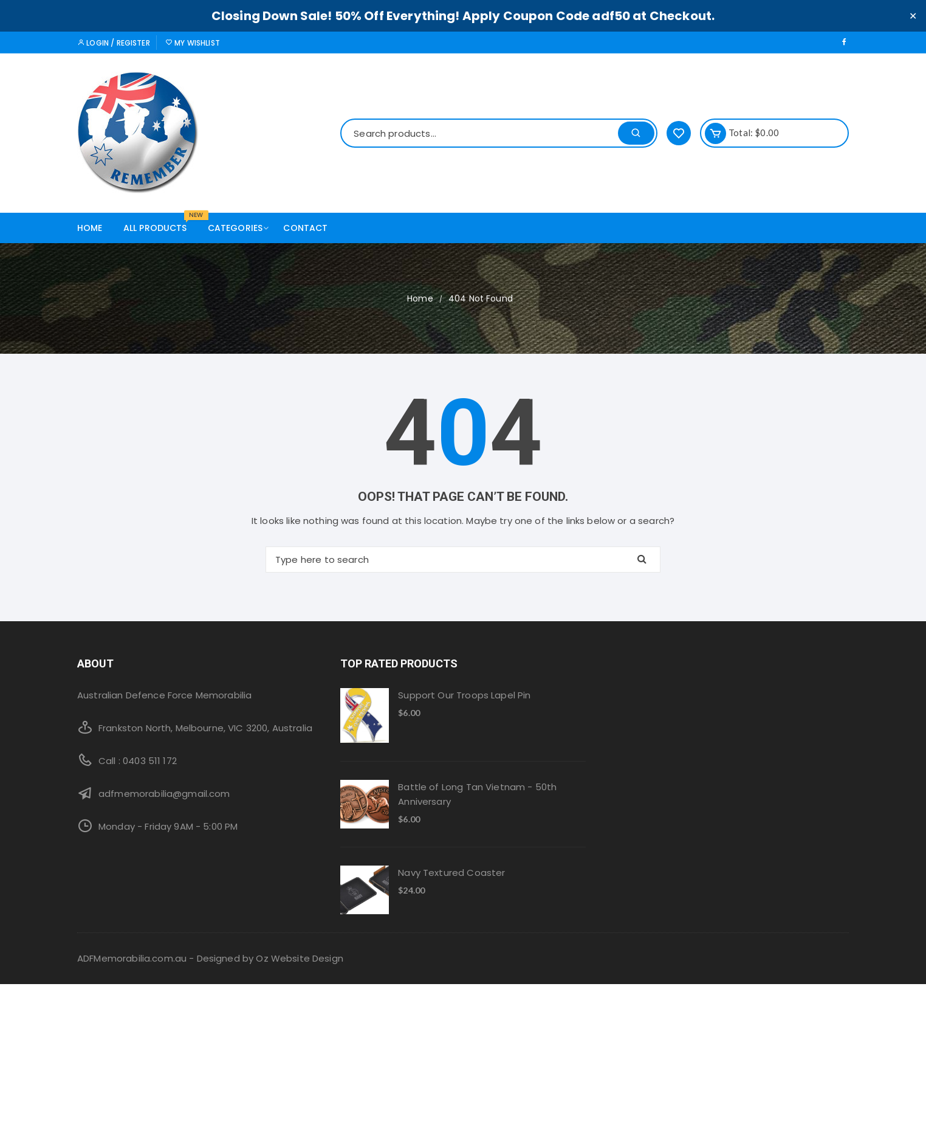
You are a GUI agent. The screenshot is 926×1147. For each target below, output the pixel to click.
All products (159, 223)
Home (90, 228)
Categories (240, 228)
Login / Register (113, 43)
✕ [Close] (913, 15)
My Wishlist (192, 43)
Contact (305, 228)
